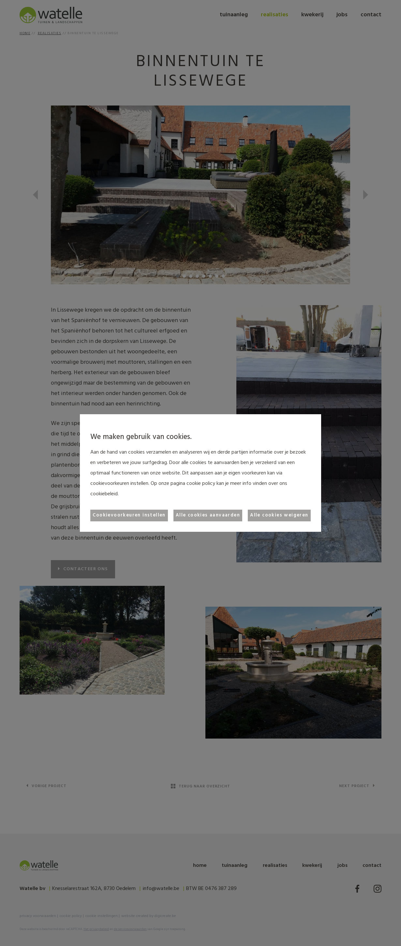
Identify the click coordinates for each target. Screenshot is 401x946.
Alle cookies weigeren (279, 515)
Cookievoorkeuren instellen (129, 515)
